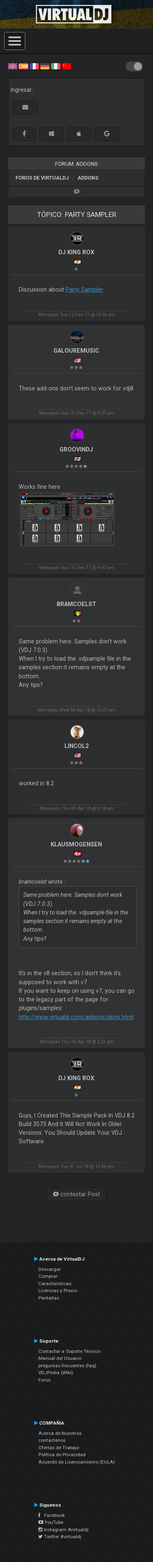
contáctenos (52, 1440)
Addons (88, 178)
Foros (44, 1380)
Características (54, 1283)
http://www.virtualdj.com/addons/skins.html (76, 1017)
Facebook (51, 1515)
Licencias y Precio (57, 1290)
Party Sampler (84, 289)
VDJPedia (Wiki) (55, 1372)
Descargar (49, 1269)
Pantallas (48, 1298)
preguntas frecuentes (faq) (67, 1365)
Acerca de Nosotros (60, 1433)
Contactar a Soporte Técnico (69, 1351)
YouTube (50, 1522)
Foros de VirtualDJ (42, 178)
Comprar (48, 1276)
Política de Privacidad (62, 1454)
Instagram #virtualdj (63, 1529)
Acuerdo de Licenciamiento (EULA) (76, 1462)
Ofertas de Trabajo (58, 1447)
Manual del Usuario (59, 1358)
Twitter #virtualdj (59, 1536)
